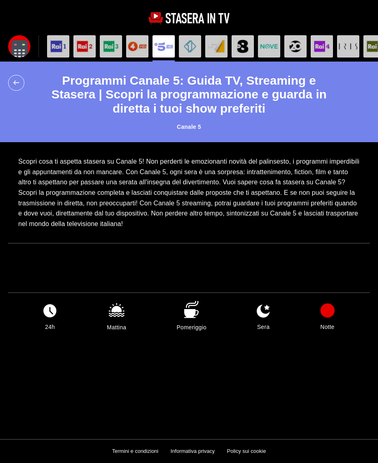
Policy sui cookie (246, 451)
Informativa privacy (192, 451)
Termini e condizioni (135, 451)
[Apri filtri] (19, 46)
